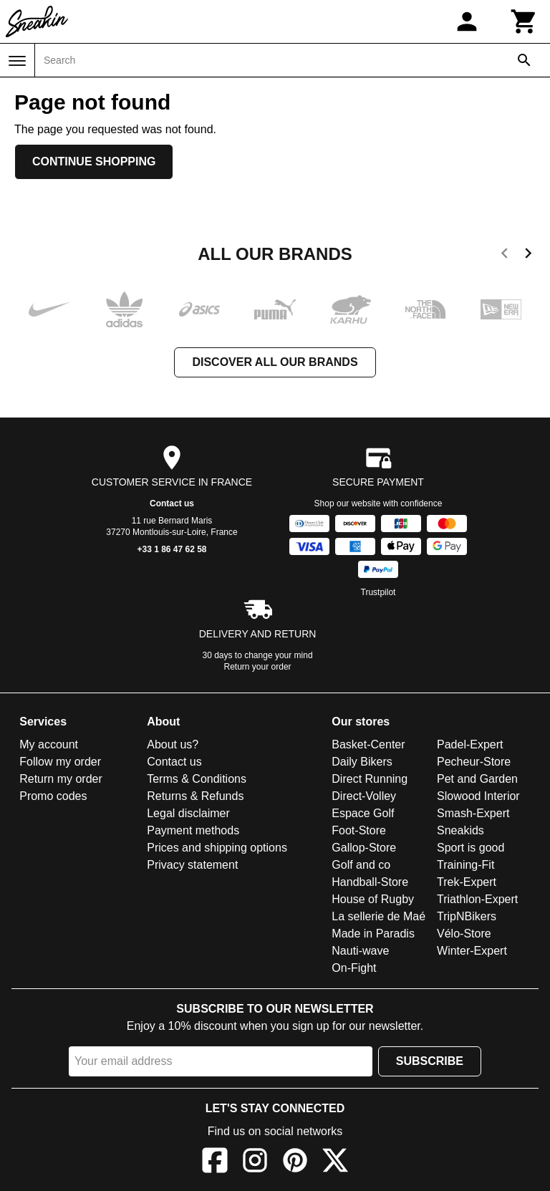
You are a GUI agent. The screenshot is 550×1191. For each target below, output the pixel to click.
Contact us (172, 503)
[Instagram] (255, 1163)
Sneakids (460, 830)
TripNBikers (466, 916)
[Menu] (17, 61)
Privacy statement (192, 865)
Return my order (60, 779)
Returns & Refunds (195, 796)
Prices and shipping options (217, 848)
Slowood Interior (478, 796)
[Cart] (524, 21)
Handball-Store (370, 882)
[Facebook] (215, 1163)
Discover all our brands (274, 362)
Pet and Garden (477, 779)
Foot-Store (359, 830)
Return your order (257, 667)
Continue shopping (93, 161)
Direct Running (369, 779)
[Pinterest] (295, 1163)
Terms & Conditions (196, 779)
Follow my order (60, 762)
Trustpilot (378, 592)
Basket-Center (368, 744)
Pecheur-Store (474, 762)
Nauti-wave (360, 951)
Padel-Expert (470, 744)
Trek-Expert (466, 882)
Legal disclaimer (188, 813)
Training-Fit (465, 865)
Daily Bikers (362, 762)
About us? (172, 744)
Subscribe (429, 1061)
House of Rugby (373, 899)
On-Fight (354, 968)
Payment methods (193, 830)
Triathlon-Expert (477, 899)
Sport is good (470, 848)
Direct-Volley (364, 796)
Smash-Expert (473, 813)
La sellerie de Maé (378, 916)
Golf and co (361, 865)
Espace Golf (363, 813)
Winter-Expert (472, 951)
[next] (528, 256)
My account (48, 744)
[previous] (504, 256)
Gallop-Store (364, 848)
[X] (335, 1163)
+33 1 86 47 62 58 (171, 549)
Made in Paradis (373, 933)
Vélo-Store (464, 933)
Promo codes (53, 796)
